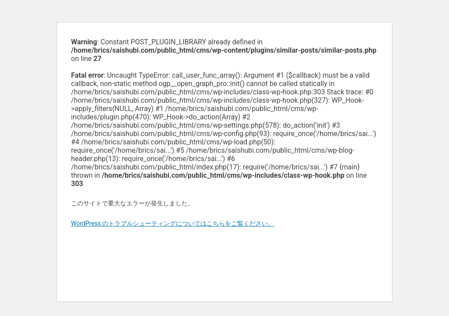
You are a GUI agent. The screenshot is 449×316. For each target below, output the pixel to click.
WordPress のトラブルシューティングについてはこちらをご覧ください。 (172, 223)
